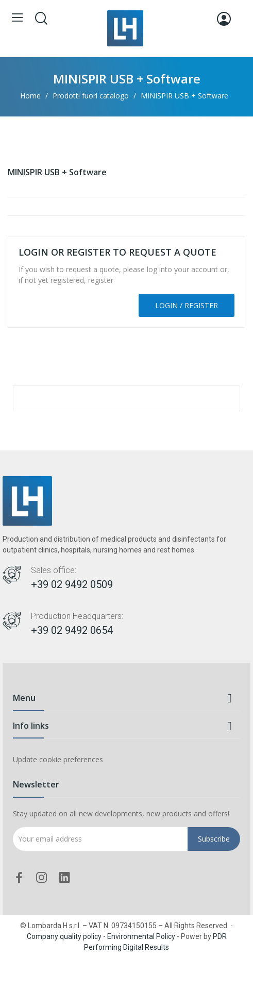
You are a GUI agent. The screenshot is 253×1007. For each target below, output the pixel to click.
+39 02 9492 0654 (72, 630)
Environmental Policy (141, 936)
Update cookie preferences (58, 759)
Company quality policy (64, 936)
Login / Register (186, 305)
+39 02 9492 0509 (72, 584)
